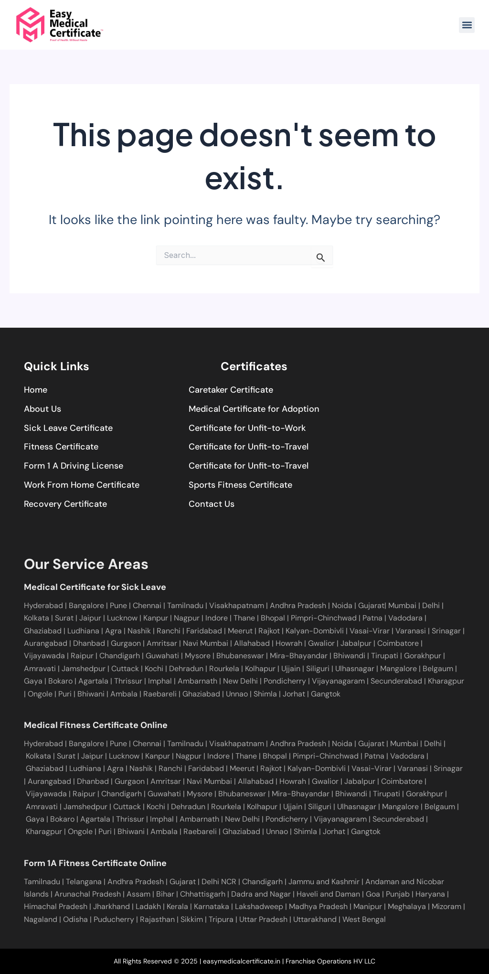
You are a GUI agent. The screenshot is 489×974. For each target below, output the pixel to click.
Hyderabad (43, 605)
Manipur (367, 906)
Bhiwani (91, 694)
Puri (65, 694)
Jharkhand (111, 906)
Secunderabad (396, 681)
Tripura (221, 919)
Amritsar (161, 643)
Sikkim (192, 919)
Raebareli (160, 694)
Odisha (75, 919)
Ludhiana (84, 631)
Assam (138, 894)
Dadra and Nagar (261, 894)
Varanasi (409, 631)
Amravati (40, 669)
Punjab (398, 894)
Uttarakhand (315, 919)
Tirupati (383, 656)
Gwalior (320, 643)
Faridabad (205, 631)
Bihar (165, 894)
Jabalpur (355, 643)
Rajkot (269, 631)
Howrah (288, 643)
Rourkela (223, 669)
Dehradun (185, 669)
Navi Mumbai (204, 643)
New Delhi (240, 681)
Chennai (147, 744)
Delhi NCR (219, 882)
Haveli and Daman (328, 894)
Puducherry (114, 919)
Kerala (177, 906)
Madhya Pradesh (318, 906)
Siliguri (317, 669)
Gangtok (325, 694)
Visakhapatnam (237, 605)
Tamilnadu (186, 605)
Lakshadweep (259, 906)
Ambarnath (197, 681)
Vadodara (406, 618)
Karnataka (211, 906)
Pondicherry (285, 681)
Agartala (93, 681)
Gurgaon (125, 643)
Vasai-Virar (369, 631)
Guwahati (161, 656)
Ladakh (148, 906)
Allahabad (251, 643)
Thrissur (128, 681)
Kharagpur (446, 681)
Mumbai (403, 605)
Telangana (84, 882)
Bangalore (87, 605)
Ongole (40, 694)
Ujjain (289, 669)
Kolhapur (259, 669)
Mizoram (446, 906)
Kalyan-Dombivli (314, 631)
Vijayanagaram (338, 681)
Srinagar (445, 631)
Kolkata (37, 618)
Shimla (265, 694)
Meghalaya (407, 906)
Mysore (197, 656)
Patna (373, 618)
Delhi (432, 605)
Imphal (160, 681)
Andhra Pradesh (299, 605)
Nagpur (188, 618)
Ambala (124, 694)
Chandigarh (118, 656)
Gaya (33, 681)
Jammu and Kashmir (324, 882)
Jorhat (294, 694)
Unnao (237, 694)
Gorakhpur (421, 656)
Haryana (430, 894)
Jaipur (91, 618)
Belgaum (437, 669)
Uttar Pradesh (263, 919)
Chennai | (150, 605)
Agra (114, 631)
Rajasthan (157, 919)
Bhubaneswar (239, 656)
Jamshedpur (83, 669)
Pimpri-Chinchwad (325, 618)
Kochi (153, 669)
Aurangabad (45, 643)
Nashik (140, 631)
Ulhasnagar (353, 669)
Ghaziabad (44, 631)
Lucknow (123, 618)
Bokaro (59, 681)
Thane (245, 618)
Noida (343, 605)
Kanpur (156, 618)
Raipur (81, 656)
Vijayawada (44, 656)
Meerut (241, 631)
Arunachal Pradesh (87, 894)
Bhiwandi (348, 656)
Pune (118, 605)
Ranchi (169, 631)
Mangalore (397, 669)
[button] (467, 25)
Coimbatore (397, 643)
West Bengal (364, 919)
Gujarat (371, 605)
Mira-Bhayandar (298, 656)
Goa (373, 894)
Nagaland (40, 919)
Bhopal (274, 618)
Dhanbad (88, 643)
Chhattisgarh (202, 894)
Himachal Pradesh (55, 906)
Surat (65, 618)
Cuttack (124, 669)
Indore (217, 618)
